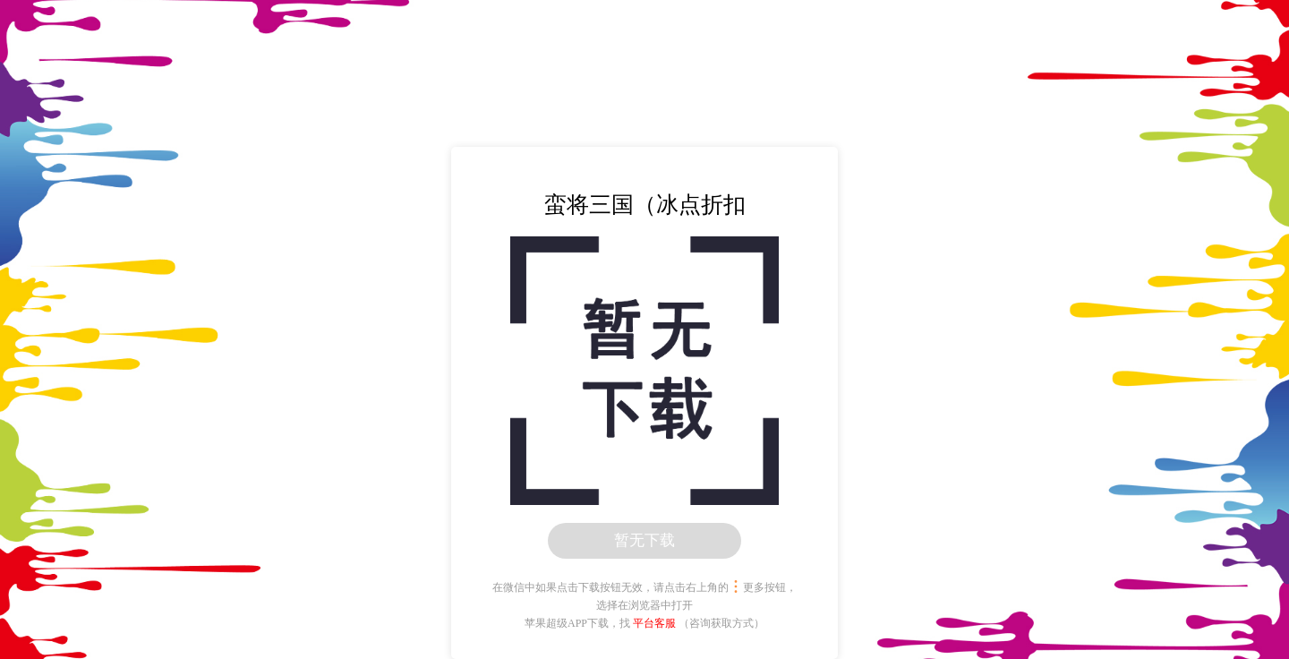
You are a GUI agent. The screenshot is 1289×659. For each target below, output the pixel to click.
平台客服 (654, 623)
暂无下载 (644, 540)
